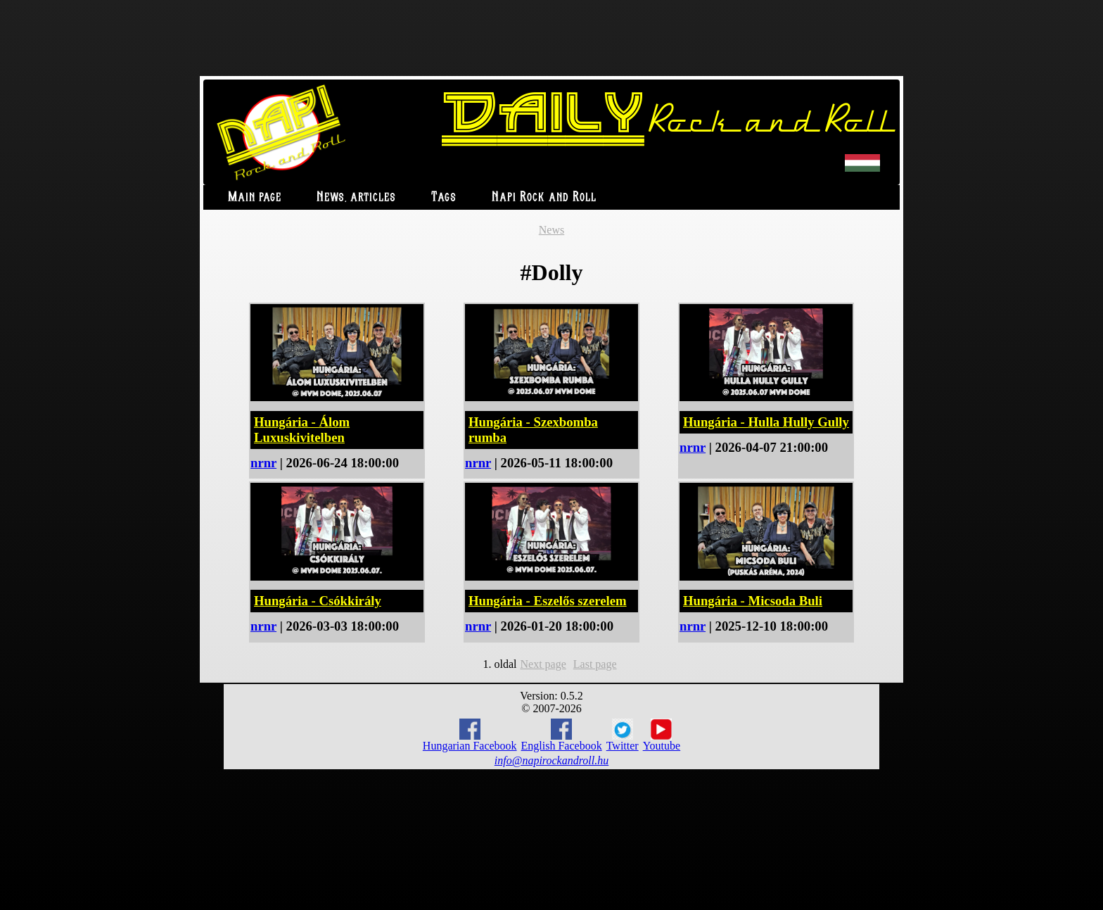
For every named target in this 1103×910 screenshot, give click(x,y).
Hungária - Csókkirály (317, 600)
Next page (543, 664)
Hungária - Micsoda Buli (752, 600)
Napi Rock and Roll (544, 197)
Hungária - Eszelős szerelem (547, 600)
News (551, 230)
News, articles (356, 197)
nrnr (263, 462)
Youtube (662, 735)
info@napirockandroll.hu (551, 760)
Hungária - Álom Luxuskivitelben (302, 430)
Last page (595, 664)
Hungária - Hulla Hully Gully (766, 422)
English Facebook (561, 735)
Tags (444, 197)
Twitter (622, 735)
